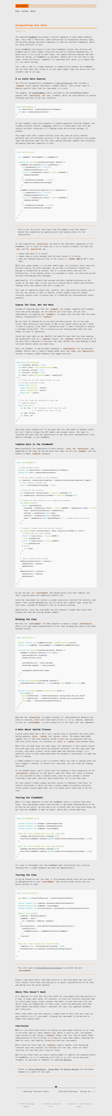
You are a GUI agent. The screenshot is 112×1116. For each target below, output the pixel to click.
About (33, 11)
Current (25, 11)
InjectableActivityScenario (49, 968)
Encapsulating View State (31, 25)
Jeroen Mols (53, 1069)
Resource (47, 126)
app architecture (65, 83)
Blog (17, 11)
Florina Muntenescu (37, 1069)
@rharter (68, 1060)
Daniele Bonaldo (71, 1069)
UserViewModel (39, 93)
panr (79, 1106)
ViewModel (32, 37)
